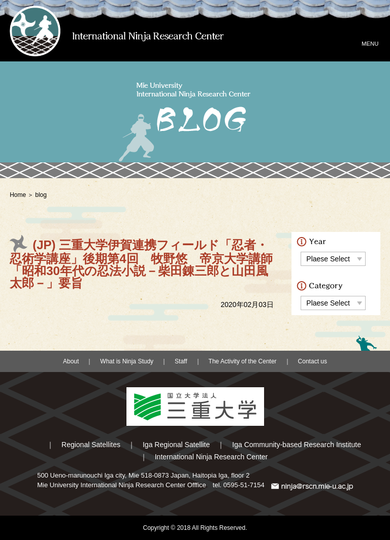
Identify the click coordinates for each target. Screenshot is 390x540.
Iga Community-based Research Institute (296, 444)
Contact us (312, 361)
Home (18, 194)
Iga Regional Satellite (176, 444)
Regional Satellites (90, 444)
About (71, 361)
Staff (181, 361)
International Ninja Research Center (211, 456)
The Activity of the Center (243, 361)
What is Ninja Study (126, 361)
